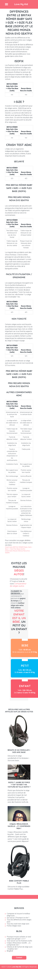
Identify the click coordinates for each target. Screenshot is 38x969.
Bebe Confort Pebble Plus (19, 882)
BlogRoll (10, 951)
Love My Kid (21, 4)
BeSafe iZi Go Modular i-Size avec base (19, 751)
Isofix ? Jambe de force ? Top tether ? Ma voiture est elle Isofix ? (19, 784)
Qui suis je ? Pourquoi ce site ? (18, 918)
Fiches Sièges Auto (14, 926)
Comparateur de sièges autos (18, 584)
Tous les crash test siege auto (18, 924)
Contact (19, 957)
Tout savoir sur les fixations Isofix (19, 941)
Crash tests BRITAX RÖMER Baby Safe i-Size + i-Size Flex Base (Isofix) (18, 548)
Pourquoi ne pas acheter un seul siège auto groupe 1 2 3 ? (19, 938)
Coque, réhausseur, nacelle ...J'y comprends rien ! (19, 826)
